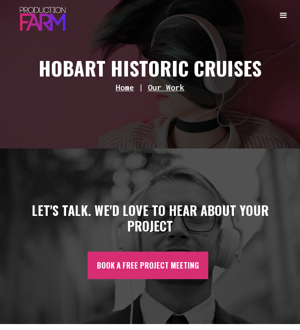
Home (125, 87)
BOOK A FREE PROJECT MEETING (148, 265)
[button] (284, 16)
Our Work (166, 87)
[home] (40, 16)
